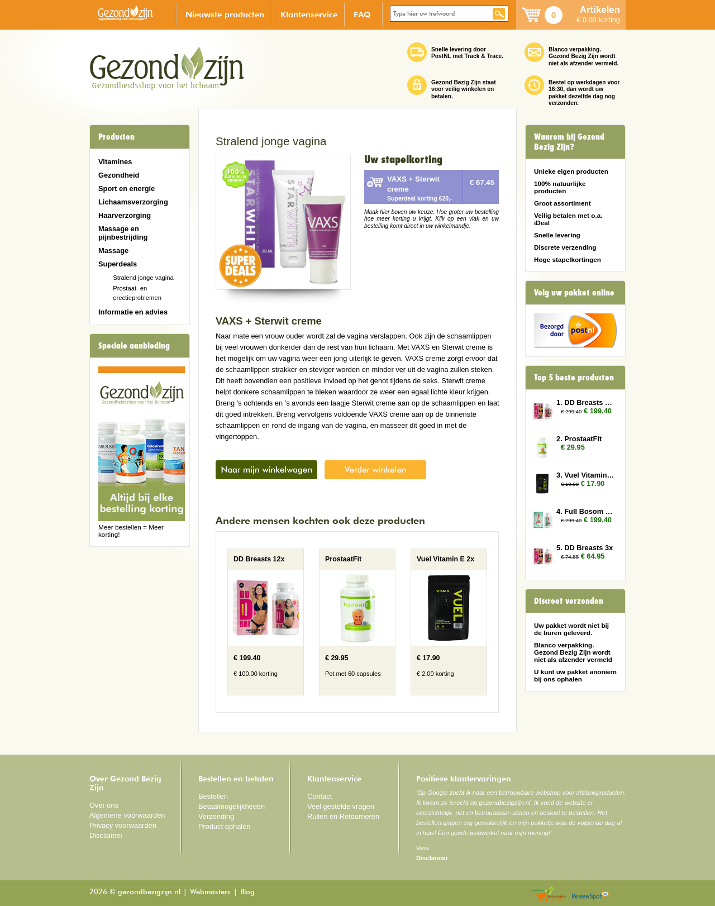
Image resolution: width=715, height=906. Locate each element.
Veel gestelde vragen (340, 806)
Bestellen (213, 796)
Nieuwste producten (224, 14)
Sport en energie (126, 188)
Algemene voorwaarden (127, 815)
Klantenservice (308, 14)
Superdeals (117, 264)
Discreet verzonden (568, 601)
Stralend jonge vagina (143, 277)
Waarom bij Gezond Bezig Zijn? (569, 142)
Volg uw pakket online (574, 293)
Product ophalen (224, 826)
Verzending (216, 816)
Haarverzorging (124, 215)
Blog (247, 892)
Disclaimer (106, 835)
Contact (319, 796)
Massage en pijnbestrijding (122, 233)
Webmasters (210, 892)
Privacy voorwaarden (122, 825)
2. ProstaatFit (579, 439)
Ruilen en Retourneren (343, 816)
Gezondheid (118, 175)
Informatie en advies (133, 312)
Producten (116, 137)
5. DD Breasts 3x (584, 547)
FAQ (362, 14)
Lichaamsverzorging (133, 202)
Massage (113, 250)
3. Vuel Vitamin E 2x (585, 475)
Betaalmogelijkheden (231, 806)
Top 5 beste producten (574, 378)
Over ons (103, 805)
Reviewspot (590, 894)
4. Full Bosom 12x (585, 511)
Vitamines (115, 162)
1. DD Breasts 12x (585, 402)
